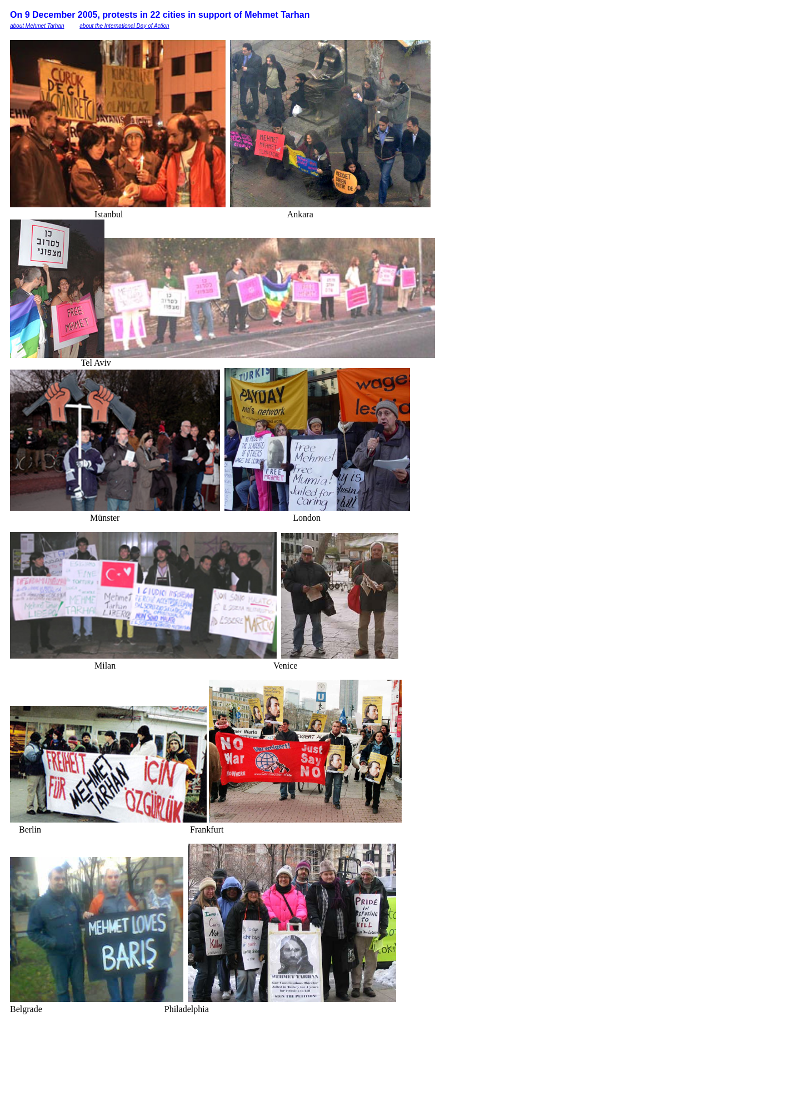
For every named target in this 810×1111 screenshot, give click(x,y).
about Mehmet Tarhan (37, 26)
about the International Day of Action (124, 26)
